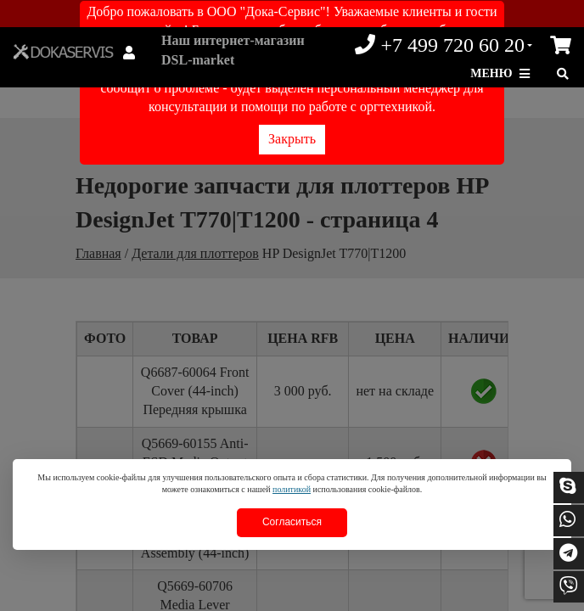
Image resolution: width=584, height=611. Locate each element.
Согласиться (292, 522)
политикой (291, 489)
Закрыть (292, 139)
